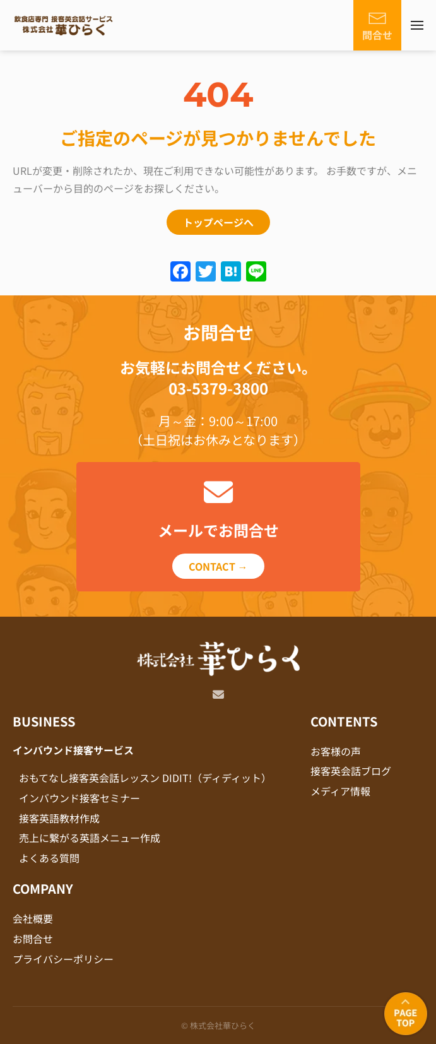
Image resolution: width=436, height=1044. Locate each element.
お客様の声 (335, 751)
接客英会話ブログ (350, 770)
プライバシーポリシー (63, 958)
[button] (417, 25)
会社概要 (33, 918)
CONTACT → (218, 566)
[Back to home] (63, 25)
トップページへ (218, 222)
